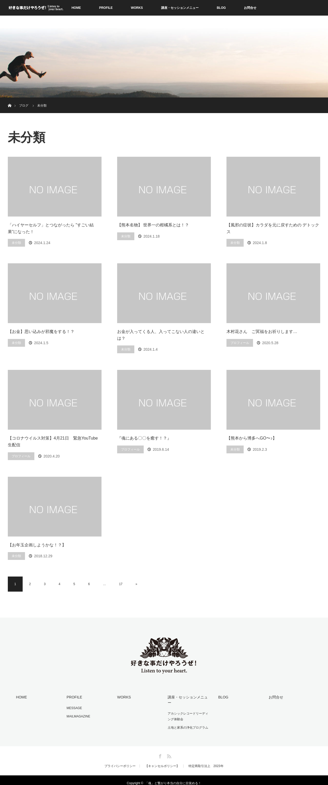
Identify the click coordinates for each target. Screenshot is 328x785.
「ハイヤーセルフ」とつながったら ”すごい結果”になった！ (51, 228)
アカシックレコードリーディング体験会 (189, 710)
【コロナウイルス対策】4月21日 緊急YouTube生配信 (53, 441)
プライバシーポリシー (120, 760)
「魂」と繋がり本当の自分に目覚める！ (173, 777)
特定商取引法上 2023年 (206, 760)
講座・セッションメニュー (180, 8)
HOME (76, 8)
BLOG (221, 8)
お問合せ (250, 8)
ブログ (23, 105)
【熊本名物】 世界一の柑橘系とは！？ (153, 225)
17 (120, 584)
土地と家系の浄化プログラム (187, 721)
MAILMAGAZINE (78, 716)
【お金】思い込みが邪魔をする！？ (41, 331)
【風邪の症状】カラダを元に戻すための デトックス (272, 228)
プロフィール (239, 343)
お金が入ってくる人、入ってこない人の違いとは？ (161, 335)
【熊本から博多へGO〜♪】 (251, 438)
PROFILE (106, 8)
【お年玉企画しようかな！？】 (37, 545)
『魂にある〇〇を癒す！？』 (144, 438)
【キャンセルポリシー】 (162, 760)
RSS (168, 749)
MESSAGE (73, 708)
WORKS (137, 8)
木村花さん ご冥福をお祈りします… (261, 331)
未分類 (16, 243)
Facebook (159, 749)
